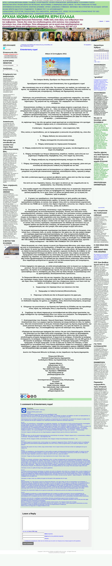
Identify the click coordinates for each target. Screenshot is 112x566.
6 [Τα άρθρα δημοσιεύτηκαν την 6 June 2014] (103, 53)
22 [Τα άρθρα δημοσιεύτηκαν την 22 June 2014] (107, 57)
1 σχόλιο (50, 399)
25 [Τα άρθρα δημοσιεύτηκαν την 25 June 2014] (99, 58)
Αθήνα (4, 47)
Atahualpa (63, 555)
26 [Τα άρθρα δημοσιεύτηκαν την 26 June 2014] (101, 58)
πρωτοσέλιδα (101, 207)
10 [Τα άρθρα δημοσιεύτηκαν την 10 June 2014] (97, 55)
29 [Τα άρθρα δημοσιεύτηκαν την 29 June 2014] (107, 58)
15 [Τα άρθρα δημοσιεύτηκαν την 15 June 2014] (107, 55)
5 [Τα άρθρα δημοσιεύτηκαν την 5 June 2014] (101, 53)
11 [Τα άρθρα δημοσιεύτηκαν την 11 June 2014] (99, 55)
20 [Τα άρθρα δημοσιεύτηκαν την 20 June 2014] (103, 57)
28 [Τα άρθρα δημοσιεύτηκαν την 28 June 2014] (105, 58)
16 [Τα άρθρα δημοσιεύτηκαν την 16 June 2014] (95, 57)
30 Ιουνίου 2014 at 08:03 (33, 409)
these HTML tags (33, 534)
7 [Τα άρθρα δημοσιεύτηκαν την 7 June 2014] (105, 53)
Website (47, 541)
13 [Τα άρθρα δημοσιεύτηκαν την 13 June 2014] (103, 55)
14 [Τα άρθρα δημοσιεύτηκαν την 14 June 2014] (105, 55)
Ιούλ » (98, 61)
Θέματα (101, 21)
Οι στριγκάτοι (87, 44)
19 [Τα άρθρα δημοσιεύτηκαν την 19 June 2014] (101, 57)
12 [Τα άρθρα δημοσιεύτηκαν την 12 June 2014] (101, 55)
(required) (49, 536)
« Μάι (95, 61)
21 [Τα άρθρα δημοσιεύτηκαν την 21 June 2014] (105, 57)
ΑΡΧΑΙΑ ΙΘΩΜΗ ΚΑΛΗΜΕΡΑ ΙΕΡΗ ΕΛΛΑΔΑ (38, 17)
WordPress (56, 555)
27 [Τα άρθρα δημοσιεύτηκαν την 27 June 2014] (103, 58)
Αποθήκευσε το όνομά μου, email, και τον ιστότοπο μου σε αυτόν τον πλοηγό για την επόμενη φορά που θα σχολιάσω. (52, 543)
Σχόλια (107, 21)
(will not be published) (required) (54, 538)
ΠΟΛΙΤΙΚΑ (44, 399)
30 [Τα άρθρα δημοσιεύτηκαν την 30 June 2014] (95, 60)
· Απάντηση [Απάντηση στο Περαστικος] (42, 409)
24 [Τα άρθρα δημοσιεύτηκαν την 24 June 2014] (97, 58)
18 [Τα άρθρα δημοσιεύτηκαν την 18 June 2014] (99, 57)
